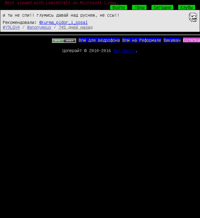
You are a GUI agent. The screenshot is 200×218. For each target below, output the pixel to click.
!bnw (139, 7)
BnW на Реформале (141, 40)
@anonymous (39, 27)
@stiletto (124, 50)
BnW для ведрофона (99, 40)
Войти (119, 7)
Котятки (191, 40)
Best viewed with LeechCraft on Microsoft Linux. (62, 2)
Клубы (187, 7)
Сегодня (162, 7)
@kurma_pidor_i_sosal (63, 22)
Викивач (172, 40)
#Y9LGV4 (11, 27)
